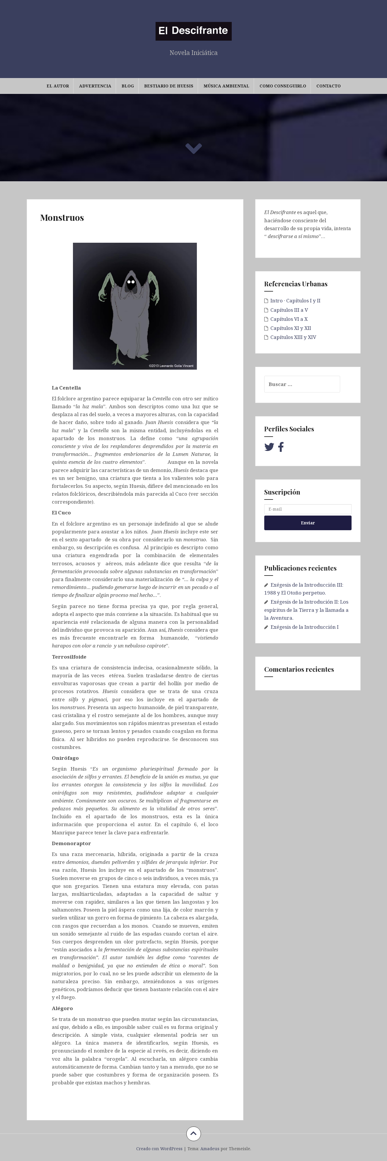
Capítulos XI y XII (290, 328)
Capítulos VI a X (289, 319)
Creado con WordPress (159, 1148)
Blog (128, 86)
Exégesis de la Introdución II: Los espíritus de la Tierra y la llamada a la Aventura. (306, 609)
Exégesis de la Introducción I (305, 626)
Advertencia (95, 86)
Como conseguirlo (283, 86)
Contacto (328, 86)
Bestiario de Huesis (168, 86)
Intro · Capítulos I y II (295, 300)
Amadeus (209, 1148)
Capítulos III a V (289, 309)
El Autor (58, 86)
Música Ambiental (226, 86)
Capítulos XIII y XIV (293, 337)
